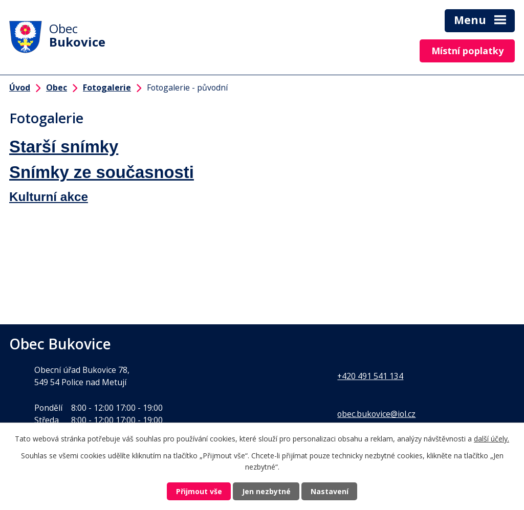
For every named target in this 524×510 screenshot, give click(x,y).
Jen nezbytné (266, 491)
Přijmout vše (199, 491)
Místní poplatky (467, 51)
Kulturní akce (48, 197)
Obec (56, 87)
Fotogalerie (107, 87)
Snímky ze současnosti (101, 172)
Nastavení (329, 491)
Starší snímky (63, 146)
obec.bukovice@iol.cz (376, 413)
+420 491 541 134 (370, 376)
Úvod (19, 87)
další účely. (491, 439)
